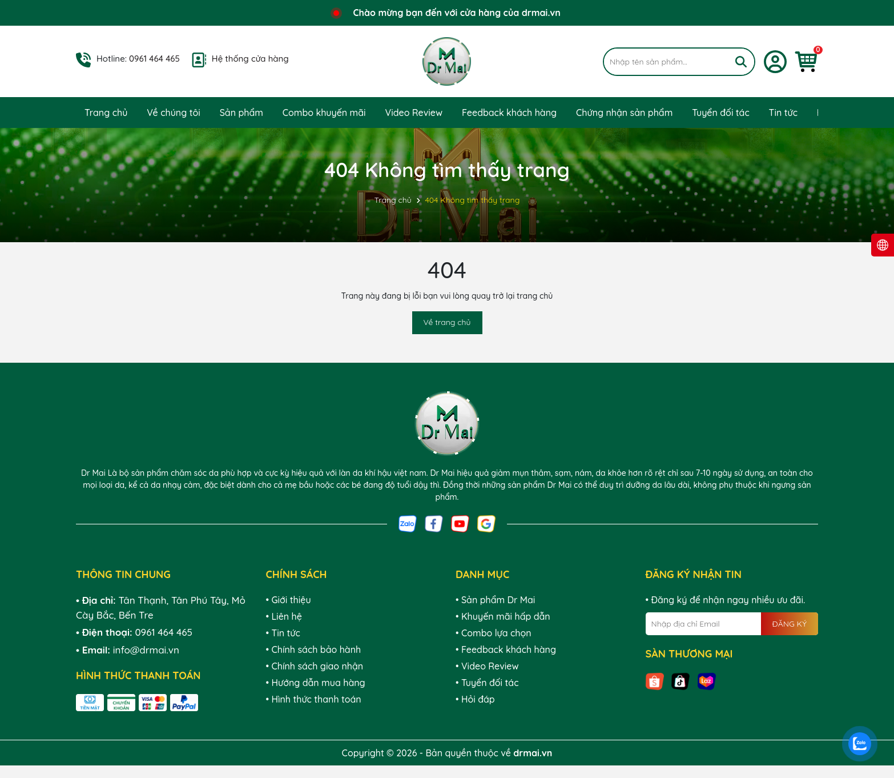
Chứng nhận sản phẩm (624, 112)
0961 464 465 (154, 58)
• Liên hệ (284, 616)
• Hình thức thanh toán (313, 699)
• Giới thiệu (288, 599)
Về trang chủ (447, 322)
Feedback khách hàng (509, 112)
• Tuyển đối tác (487, 682)
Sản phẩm (241, 112)
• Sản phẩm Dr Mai (495, 599)
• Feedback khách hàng (506, 649)
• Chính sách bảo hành (313, 649)
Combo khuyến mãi (324, 112)
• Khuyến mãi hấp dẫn (503, 616)
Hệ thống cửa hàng (250, 58)
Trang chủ (105, 112)
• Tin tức (283, 633)
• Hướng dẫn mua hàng (315, 682)
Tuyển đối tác (721, 112)
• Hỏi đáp (475, 699)
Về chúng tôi (173, 112)
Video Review (413, 112)
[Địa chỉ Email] (732, 623)
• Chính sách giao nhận (315, 666)
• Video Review (487, 666)
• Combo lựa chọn (493, 633)
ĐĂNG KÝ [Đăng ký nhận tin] (789, 624)
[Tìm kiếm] (741, 61)
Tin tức (783, 112)
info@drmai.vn (146, 650)
